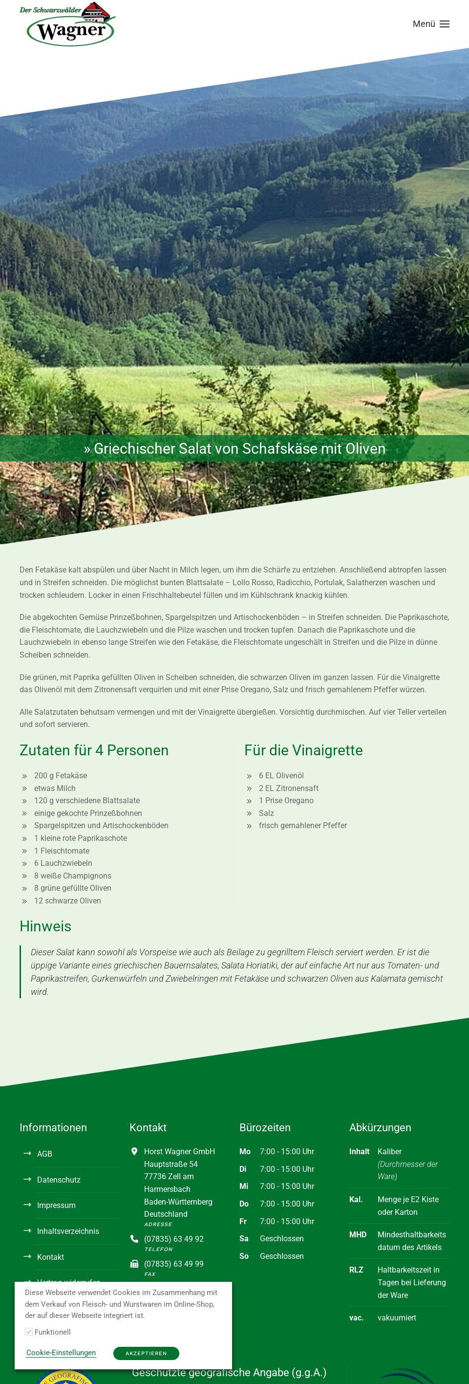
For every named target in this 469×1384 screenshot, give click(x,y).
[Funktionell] (29, 1332)
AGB (44, 1154)
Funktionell (53, 1332)
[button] (431, 24)
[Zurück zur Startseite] (68, 24)
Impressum (56, 1205)
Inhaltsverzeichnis (68, 1231)
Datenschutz (59, 1180)
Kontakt (50, 1257)
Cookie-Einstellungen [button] (61, 1352)
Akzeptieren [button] (146, 1353)
